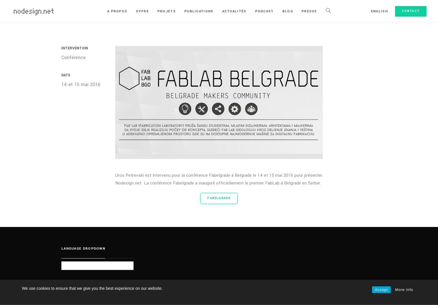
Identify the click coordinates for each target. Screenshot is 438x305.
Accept (381, 289)
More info (404, 289)
